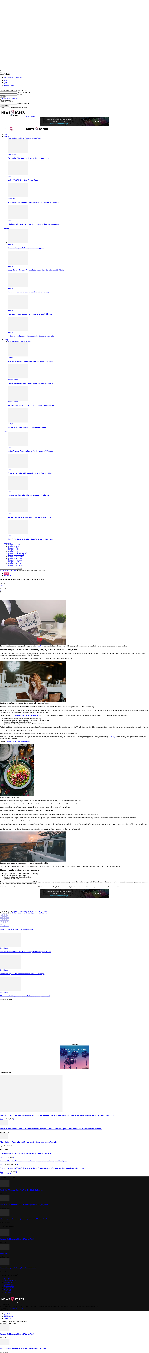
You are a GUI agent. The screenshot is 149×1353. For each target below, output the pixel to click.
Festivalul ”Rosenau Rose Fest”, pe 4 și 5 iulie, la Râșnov (21, 1190)
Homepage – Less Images (15, 565)
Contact (6, 84)
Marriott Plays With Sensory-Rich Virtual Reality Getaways (30, 361)
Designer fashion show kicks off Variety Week (17, 1239)
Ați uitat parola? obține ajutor (9, 98)
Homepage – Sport (13, 551)
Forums (6, 82)
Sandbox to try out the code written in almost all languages (22, 974)
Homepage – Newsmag (15, 558)
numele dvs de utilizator (24, 92)
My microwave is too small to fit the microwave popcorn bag (23, 1348)
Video (5, 431)
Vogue (39, 138)
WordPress (40, 646)
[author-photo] (4, 922)
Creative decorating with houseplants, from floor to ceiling (30, 473)
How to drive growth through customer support (26, 248)
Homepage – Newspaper (15, 556)
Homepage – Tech (13, 550)
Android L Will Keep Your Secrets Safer (23, 180)
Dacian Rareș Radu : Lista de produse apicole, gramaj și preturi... (25, 1204)
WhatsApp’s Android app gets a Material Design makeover (30, 911)
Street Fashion (25, 138)
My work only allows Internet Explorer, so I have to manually (31, 405)
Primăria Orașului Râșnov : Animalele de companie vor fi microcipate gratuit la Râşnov (33, 1161)
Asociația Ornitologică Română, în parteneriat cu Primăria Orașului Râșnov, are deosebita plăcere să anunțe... (42, 1168)
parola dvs (20, 94)
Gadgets (6, 228)
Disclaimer (7, 1313)
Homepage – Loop (13, 562)
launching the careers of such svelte (26, 715)
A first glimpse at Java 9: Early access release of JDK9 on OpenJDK (26, 1153)
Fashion (6, 136)
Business (13, 341)
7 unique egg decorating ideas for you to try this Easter (28, 495)
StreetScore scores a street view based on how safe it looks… (30, 314)
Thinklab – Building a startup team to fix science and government (25, 996)
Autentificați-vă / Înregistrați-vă (13, 77)
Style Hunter (33, 138)
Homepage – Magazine (15, 560)
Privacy (6, 1315)
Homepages (7, 543)
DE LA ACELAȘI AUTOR (24, 930)
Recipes (29, 341)
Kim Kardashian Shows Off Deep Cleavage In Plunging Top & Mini (33, 202)
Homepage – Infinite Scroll (16, 555)
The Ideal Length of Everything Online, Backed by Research (30, 383)
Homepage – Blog (13, 546)
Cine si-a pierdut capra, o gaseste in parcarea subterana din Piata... (25, 1219)
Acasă (2, 570)
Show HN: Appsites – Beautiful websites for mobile (27, 427)
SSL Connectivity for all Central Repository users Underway (29, 913)
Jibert (1, 585)
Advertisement (8, 1316)
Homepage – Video (13, 548)
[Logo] (12, 131)
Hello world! (4, 1253)
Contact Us (7, 1318)
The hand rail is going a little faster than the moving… (28, 158)
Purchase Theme (9, 85)
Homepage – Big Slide (14, 563)
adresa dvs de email (23, 103)
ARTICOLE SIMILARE (8, 930)
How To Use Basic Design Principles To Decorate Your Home (30, 539)
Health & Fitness (21, 341)
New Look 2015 (16, 138)
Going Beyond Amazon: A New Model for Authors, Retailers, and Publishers (36, 270)
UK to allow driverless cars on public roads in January (28, 292)
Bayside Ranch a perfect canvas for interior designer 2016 (29, 517)
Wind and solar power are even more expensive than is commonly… (33, 224)
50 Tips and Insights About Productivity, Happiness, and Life (31, 336)
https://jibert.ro (4, 926)
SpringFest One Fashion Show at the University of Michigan (30, 451)
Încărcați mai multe (6, 1173)
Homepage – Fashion (14, 544)
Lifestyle (6, 339)
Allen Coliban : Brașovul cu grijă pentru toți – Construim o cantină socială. (28, 1142)
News (5, 134)
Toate (9, 138)
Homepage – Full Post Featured (17, 553)
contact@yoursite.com (16, 1308)
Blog (5, 80)
